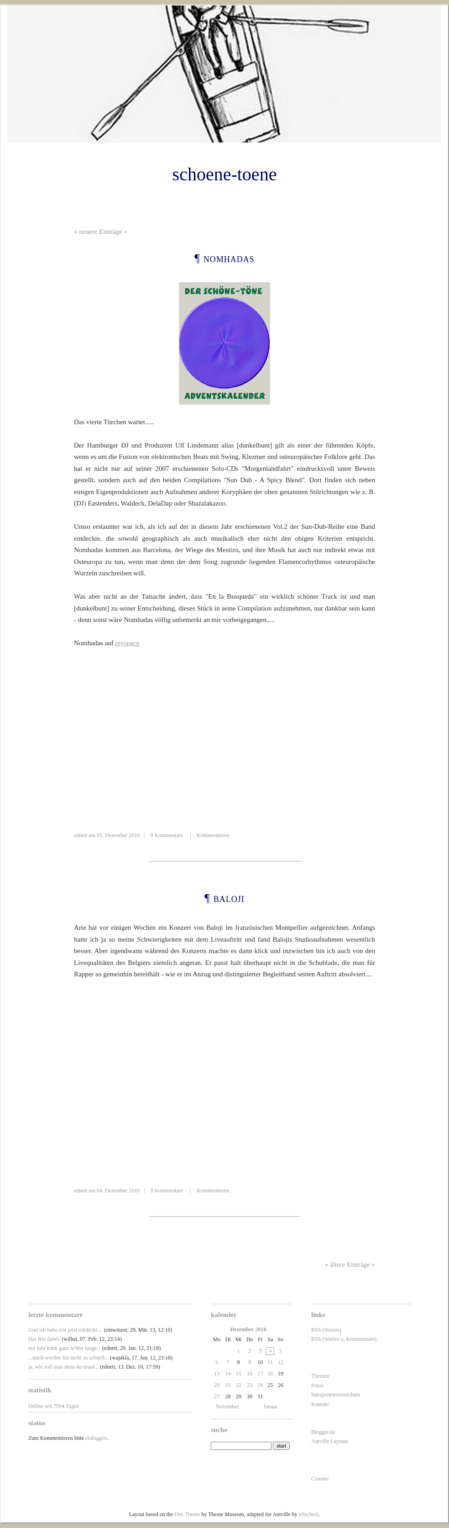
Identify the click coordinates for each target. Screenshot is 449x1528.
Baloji (229, 898)
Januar (270, 1406)
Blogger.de (323, 1432)
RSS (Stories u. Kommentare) (343, 1339)
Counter (320, 1478)
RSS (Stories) (326, 1330)
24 (260, 1385)
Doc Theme (187, 1514)
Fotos (317, 1385)
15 (238, 1373)
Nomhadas (229, 258)
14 (228, 1373)
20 (216, 1385)
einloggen (96, 1438)
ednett (80, 835)
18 (270, 1373)
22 (238, 1385)
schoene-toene (224, 174)
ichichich (309, 1514)
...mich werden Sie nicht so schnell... (68, 1357)
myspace (127, 643)
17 (260, 1373)
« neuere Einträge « (100, 231)
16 (249, 1373)
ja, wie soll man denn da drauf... (63, 1367)
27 (216, 1396)
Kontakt (320, 1404)
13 (216, 1373)
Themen (320, 1376)
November (227, 1406)
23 (249, 1385)
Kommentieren (213, 835)
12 (280, 1362)
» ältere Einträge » (350, 1264)
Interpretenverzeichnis (335, 1394)
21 (228, 1385)
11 (270, 1362)
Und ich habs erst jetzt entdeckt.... (65, 1330)
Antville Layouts (329, 1441)
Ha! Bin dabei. (44, 1339)
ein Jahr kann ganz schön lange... (64, 1348)
